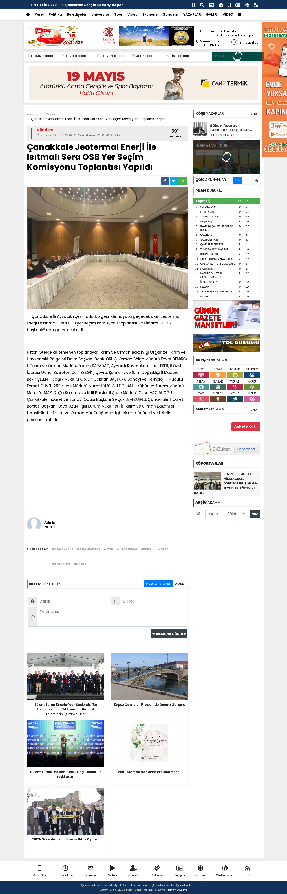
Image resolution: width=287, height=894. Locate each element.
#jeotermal (127, 549)
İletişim (180, 871)
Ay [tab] (257, 180)
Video (132, 14)
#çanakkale (62, 549)
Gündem (170, 14)
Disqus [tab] (179, 583)
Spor (118, 14)
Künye (200, 871)
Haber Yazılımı (177, 889)
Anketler (157, 871)
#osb (108, 549)
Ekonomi (150, 14)
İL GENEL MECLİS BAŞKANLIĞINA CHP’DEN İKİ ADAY (231, 132)
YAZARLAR (192, 14)
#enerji (147, 549)
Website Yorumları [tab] (158, 583)
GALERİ (212, 14)
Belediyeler (77, 14)
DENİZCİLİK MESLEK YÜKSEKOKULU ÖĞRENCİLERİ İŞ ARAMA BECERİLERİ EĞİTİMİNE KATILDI (226, 483)
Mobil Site (39, 871)
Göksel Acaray (223, 125)
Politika (55, 14)
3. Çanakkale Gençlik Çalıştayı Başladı (93, 5)
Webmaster (225, 871)
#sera (163, 549)
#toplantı (60, 564)
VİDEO (228, 14)
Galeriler (90, 871)
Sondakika (65, 871)
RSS (247, 871)
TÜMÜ (253, 114)
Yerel (39, 14)
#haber (79, 564)
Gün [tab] (237, 180)
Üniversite (100, 14)
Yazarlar (134, 871)
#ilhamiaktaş (88, 549)
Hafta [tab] (248, 180)
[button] (242, 15)
